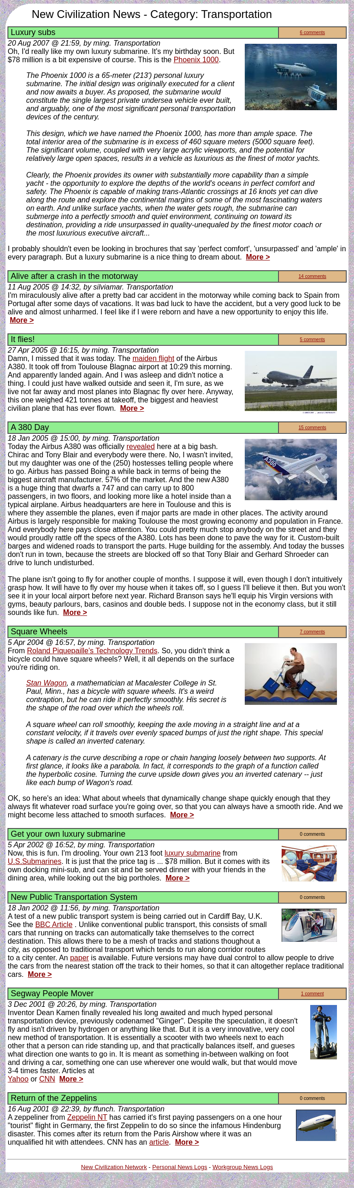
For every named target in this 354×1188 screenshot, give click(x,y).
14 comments (312, 276)
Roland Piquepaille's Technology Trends (92, 651)
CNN (47, 1079)
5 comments (312, 339)
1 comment (312, 993)
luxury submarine (193, 853)
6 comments (312, 32)
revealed (140, 446)
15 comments (312, 427)
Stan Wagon (46, 683)
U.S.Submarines (35, 861)
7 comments (312, 631)
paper (79, 958)
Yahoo (18, 1079)
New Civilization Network (114, 1167)
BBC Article (53, 924)
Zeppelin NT (87, 1117)
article (159, 1142)
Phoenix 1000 (196, 60)
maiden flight (153, 358)
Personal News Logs (179, 1167)
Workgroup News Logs (242, 1167)
